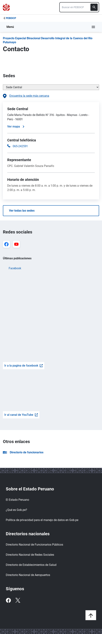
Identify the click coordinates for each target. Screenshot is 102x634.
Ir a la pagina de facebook (23, 365)
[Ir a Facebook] (6, 244)
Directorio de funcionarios (23, 452)
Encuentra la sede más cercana (26, 96)
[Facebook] (8, 600)
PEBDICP (11, 18)
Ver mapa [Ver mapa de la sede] (15, 126)
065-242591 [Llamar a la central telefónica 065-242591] (20, 146)
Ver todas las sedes (22, 210)
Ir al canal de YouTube (21, 414)
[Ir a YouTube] (16, 244)
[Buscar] (94, 7)
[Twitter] (17, 600)
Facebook (15, 268)
